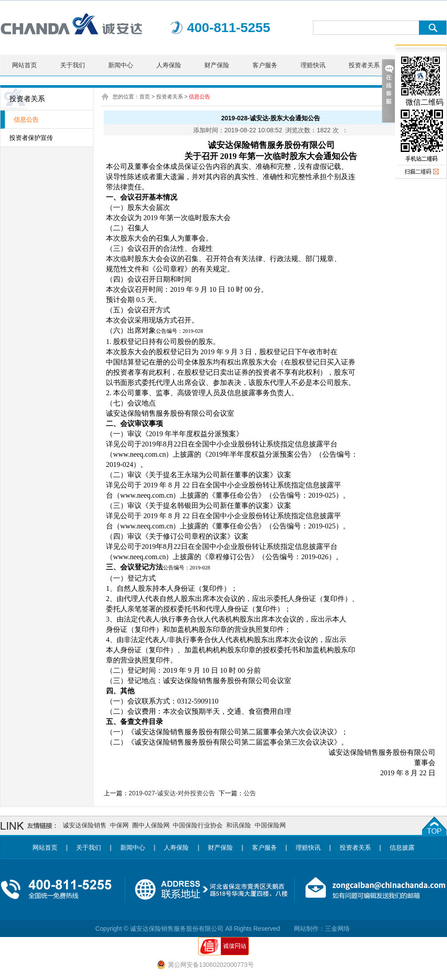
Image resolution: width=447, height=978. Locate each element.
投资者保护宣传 (31, 137)
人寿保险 (168, 65)
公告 (250, 793)
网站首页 (24, 65)
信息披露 (402, 847)
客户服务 (264, 65)
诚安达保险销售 (84, 825)
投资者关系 (364, 65)
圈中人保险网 (151, 825)
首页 (144, 97)
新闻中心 (120, 65)
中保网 (119, 825)
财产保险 (216, 65)
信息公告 (26, 119)
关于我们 (72, 65)
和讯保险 (238, 825)
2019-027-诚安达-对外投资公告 (172, 793)
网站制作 (306, 928)
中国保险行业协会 (198, 825)
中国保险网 (270, 825)
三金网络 (337, 928)
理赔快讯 (313, 65)
